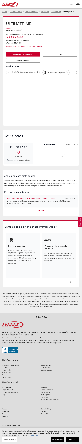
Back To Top (41, 317)
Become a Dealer (47, 370)
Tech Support (45, 394)
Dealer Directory (31, 12)
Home (4, 12)
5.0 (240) (20, 37)
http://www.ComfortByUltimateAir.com (31, 46)
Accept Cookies (57, 440)
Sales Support (45, 392)
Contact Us (45, 414)
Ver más (41, 210)
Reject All (72, 440)
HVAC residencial (10, 360)
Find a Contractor (47, 390)
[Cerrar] (78, 432)
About (4, 409)
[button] (37, 72)
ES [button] (71, 5)
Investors (5, 411)
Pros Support (45, 367)
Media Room (6, 377)
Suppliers (5, 414)
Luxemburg (56, 12)
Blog (3, 375)
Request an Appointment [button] (23, 54)
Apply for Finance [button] (23, 60)
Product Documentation (10, 392)
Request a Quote (8, 390)
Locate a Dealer (16, 12)
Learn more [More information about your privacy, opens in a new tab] (35, 436)
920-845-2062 (11, 46)
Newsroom (6, 416)
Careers (44, 411)
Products (5, 367)
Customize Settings (9, 440)
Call (60, 54)
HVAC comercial (10, 382)
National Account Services (50, 399)
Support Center (7, 372)
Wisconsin (45, 12)
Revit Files (44, 397)
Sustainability (46, 409)
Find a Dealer (6, 370)
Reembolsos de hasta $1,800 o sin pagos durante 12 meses (31, 198)
